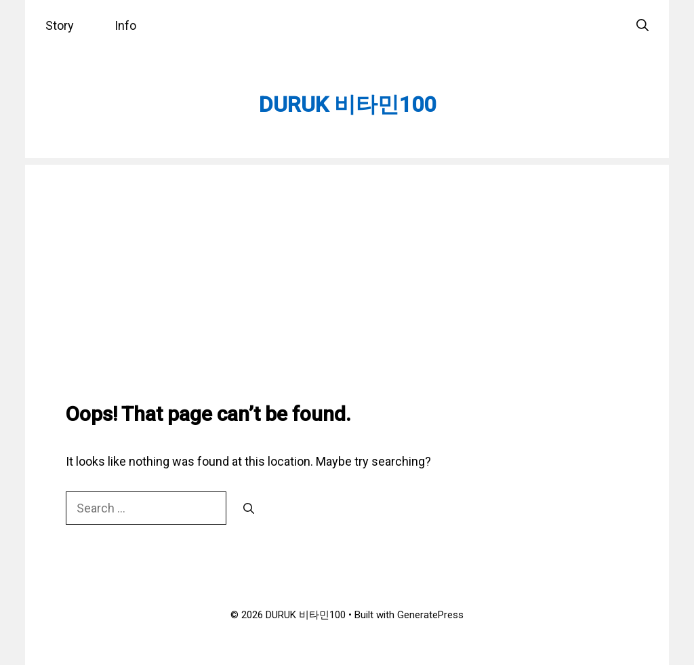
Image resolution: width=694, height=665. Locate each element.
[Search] (248, 509)
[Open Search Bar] (642, 25)
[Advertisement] (347, 260)
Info (125, 25)
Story (59, 25)
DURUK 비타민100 (347, 104)
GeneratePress (430, 615)
